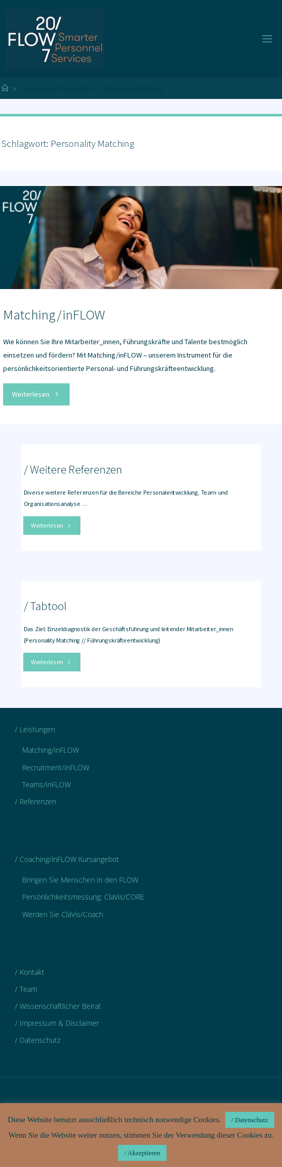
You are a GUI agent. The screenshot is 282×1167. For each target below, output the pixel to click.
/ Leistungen (35, 729)
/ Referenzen (35, 801)
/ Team (26, 989)
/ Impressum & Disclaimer (57, 1023)
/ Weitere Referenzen (73, 469)
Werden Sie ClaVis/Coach (62, 914)
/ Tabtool (45, 605)
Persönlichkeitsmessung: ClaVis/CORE (83, 897)
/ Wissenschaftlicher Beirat (58, 1006)
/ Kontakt (29, 972)
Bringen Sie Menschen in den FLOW (80, 880)
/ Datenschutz (37, 1040)
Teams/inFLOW (46, 784)
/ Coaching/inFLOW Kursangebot (67, 859)
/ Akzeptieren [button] (142, 1153)
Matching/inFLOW (54, 314)
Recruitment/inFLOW (55, 767)
